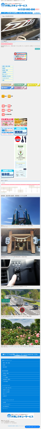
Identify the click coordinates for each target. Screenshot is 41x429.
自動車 (11, 287)
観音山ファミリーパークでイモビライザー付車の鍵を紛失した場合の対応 (17, 225)
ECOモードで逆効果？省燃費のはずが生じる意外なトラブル (14, 286)
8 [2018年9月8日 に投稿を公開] (31, 187)
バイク (9, 42)
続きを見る (37, 48)
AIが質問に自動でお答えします (32, 426)
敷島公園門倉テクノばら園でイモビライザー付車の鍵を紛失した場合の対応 (17, 346)
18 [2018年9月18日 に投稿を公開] (9, 190)
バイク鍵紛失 (4, 41)
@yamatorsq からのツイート (6, 178)
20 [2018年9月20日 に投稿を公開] (20, 190)
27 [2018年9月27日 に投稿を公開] (20, 191)
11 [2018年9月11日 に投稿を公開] (9, 188)
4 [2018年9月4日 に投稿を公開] (9, 187)
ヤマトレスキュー (13, 42)
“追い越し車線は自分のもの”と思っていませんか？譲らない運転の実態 (16, 316)
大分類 (9, 287)
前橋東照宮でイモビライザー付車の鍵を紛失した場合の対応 (14, 256)
